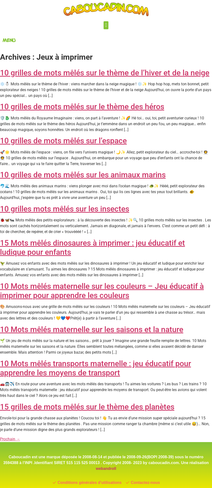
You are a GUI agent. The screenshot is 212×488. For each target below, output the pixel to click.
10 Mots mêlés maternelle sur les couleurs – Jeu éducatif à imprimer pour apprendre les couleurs (102, 291)
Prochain (10, 439)
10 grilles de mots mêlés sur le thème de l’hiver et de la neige (104, 72)
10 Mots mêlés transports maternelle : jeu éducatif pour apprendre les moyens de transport (95, 368)
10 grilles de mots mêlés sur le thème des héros (82, 106)
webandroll (106, 468)
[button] (106, 25)
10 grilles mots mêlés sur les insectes (64, 208)
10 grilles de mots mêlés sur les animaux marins (83, 174)
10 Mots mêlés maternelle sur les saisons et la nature (91, 329)
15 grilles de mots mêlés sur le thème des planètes (87, 406)
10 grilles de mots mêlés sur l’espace (63, 140)
